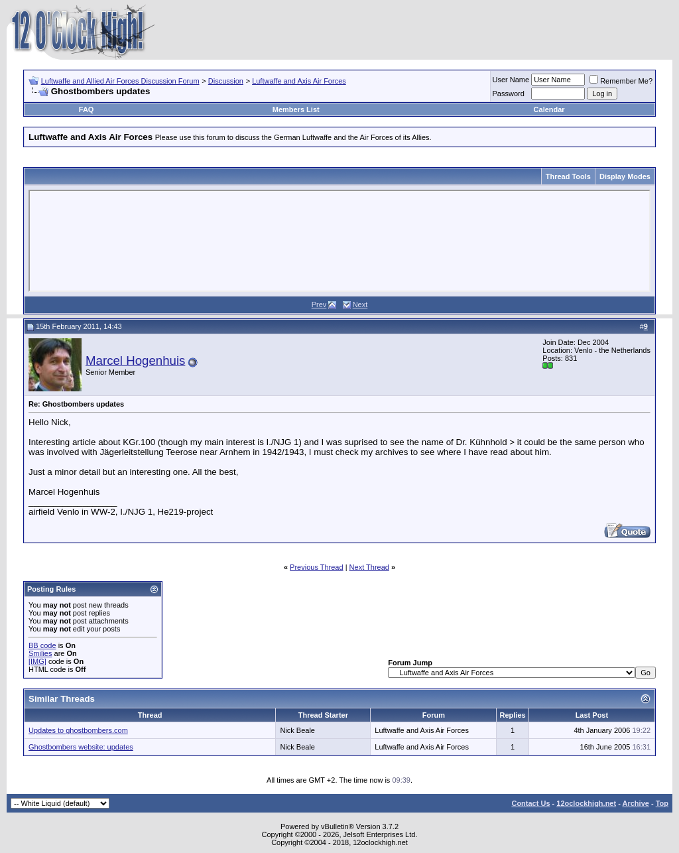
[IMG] (37, 661)
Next (360, 304)
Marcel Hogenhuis (135, 360)
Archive (636, 803)
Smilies (40, 653)
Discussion (225, 81)
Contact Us (530, 803)
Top (662, 803)
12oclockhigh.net (586, 803)
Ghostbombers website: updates (81, 747)
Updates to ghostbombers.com (78, 730)
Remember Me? (620, 81)
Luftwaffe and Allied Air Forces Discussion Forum (120, 81)
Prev (319, 304)
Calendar (549, 109)
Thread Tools (568, 176)
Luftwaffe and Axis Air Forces (299, 81)
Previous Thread (316, 567)
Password (509, 94)
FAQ (86, 109)
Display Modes (624, 176)
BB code (42, 645)
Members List (296, 109)
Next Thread (369, 567)
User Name (511, 80)
